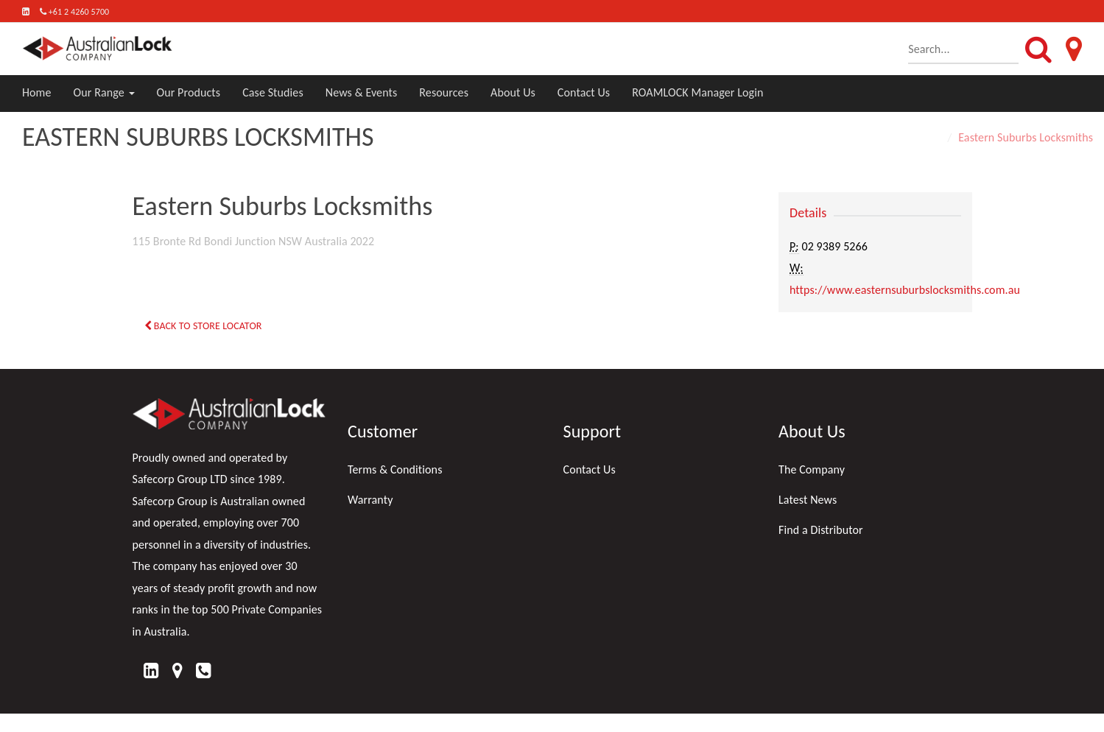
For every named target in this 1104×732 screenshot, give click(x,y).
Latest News (807, 500)
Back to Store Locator (203, 326)
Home (37, 92)
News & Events (362, 92)
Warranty (370, 500)
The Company (811, 469)
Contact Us (584, 92)
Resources (443, 92)
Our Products (189, 92)
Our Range (104, 92)
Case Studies (272, 92)
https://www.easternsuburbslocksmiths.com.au (905, 290)
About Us (513, 92)
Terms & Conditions (395, 469)
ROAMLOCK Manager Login (697, 92)
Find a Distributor (820, 530)
